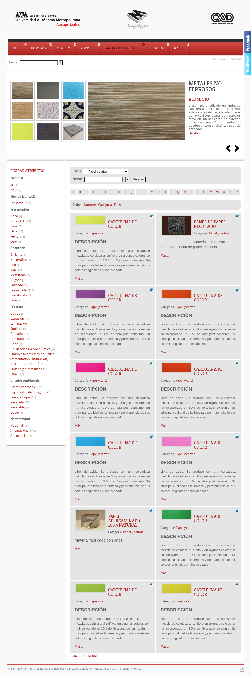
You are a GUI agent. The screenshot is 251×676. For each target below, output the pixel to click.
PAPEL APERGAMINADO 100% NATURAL (124, 521)
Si (14, 185)
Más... (79, 278)
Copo (16, 216)
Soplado (18, 328)
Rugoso (18, 280)
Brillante (18, 254)
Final (93, 656)
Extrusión (19, 318)
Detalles (194, 133)
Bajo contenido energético (30, 392)
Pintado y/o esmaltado (29, 369)
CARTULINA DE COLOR (122, 224)
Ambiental (21, 436)
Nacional (19, 425)
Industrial (20, 203)
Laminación (21, 323)
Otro (16, 241)
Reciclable (20, 407)
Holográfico (20, 259)
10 (87, 656)
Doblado (19, 334)
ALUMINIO (199, 99)
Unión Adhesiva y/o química (32, 349)
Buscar (14, 62)
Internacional (23, 430)
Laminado (20, 339)
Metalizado (20, 275)
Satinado (19, 285)
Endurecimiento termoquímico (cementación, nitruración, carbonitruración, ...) (32, 359)
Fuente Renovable (26, 387)
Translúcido (20, 295)
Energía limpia (23, 397)
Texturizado (22, 290)
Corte (16, 344)
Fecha (118, 205)
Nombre (90, 205)
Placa (16, 231)
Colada (17, 313)
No (15, 190)
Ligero (16, 412)
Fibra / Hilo (20, 221)
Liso (15, 265)
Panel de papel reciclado (210, 224)
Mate (17, 270)
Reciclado (19, 402)
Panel (16, 226)
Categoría (105, 205)
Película (18, 236)
